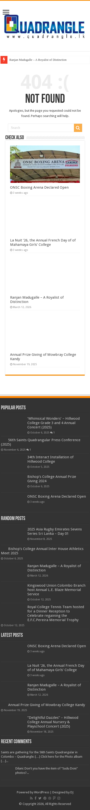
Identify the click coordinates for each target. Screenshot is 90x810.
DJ (71, 792)
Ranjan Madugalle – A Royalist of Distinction (37, 60)
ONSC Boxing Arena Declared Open (39, 187)
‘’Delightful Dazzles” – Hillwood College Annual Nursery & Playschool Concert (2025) (52, 721)
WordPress (41, 792)
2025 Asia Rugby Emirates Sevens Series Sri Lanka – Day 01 (54, 531)
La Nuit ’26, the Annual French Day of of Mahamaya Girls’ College (43, 242)
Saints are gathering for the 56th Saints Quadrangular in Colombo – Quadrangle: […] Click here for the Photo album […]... (41, 756)
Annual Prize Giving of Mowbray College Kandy (46, 705)
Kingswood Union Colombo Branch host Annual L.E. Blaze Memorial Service (56, 589)
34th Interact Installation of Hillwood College (50, 459)
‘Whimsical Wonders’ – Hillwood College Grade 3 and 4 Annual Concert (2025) (53, 422)
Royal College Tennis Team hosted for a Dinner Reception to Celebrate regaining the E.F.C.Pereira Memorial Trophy (55, 613)
